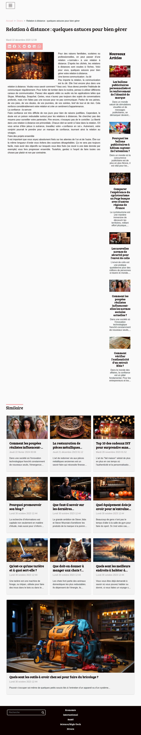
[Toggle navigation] (10, 5)
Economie (70, 710)
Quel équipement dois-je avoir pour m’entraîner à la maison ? (113, 509)
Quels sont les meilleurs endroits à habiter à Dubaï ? (113, 570)
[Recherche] (26, 712)
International (70, 714)
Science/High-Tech (70, 724)
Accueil (9, 21)
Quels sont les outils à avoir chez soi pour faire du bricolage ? (53, 677)
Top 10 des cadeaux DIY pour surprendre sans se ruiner (113, 447)
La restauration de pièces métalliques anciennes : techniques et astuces (69, 449)
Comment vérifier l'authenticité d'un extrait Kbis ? (120, 359)
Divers (20, 21)
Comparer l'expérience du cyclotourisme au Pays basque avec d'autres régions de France (120, 198)
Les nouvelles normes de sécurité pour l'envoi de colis (120, 253)
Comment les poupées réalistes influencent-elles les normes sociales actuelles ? (120, 305)
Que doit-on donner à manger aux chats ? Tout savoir (68, 570)
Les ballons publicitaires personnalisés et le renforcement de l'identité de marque (120, 89)
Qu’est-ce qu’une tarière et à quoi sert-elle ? (26, 568)
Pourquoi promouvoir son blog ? (25, 507)
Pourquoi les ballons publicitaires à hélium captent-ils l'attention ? (120, 144)
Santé (71, 719)
